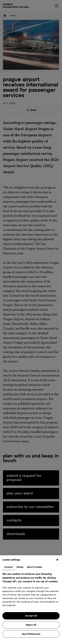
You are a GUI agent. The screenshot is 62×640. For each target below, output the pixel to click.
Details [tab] (20, 567)
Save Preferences (31, 634)
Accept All (31, 616)
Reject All (31, 625)
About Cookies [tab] (34, 567)
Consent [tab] (8, 567)
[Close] (57, 560)
